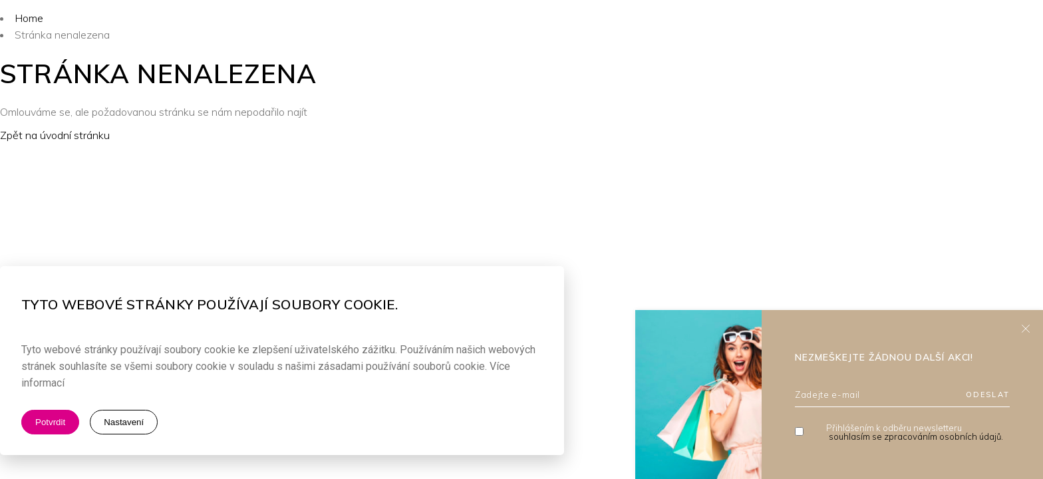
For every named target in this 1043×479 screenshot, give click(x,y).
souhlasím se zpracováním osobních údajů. (916, 436)
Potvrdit (50, 422)
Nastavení (124, 422)
